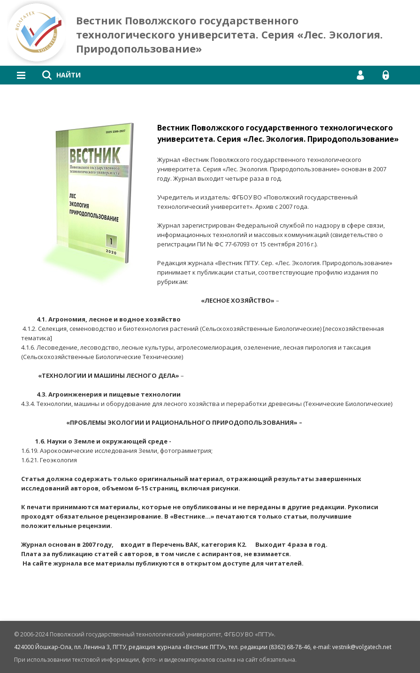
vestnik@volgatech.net (361, 647)
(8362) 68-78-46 (289, 647)
